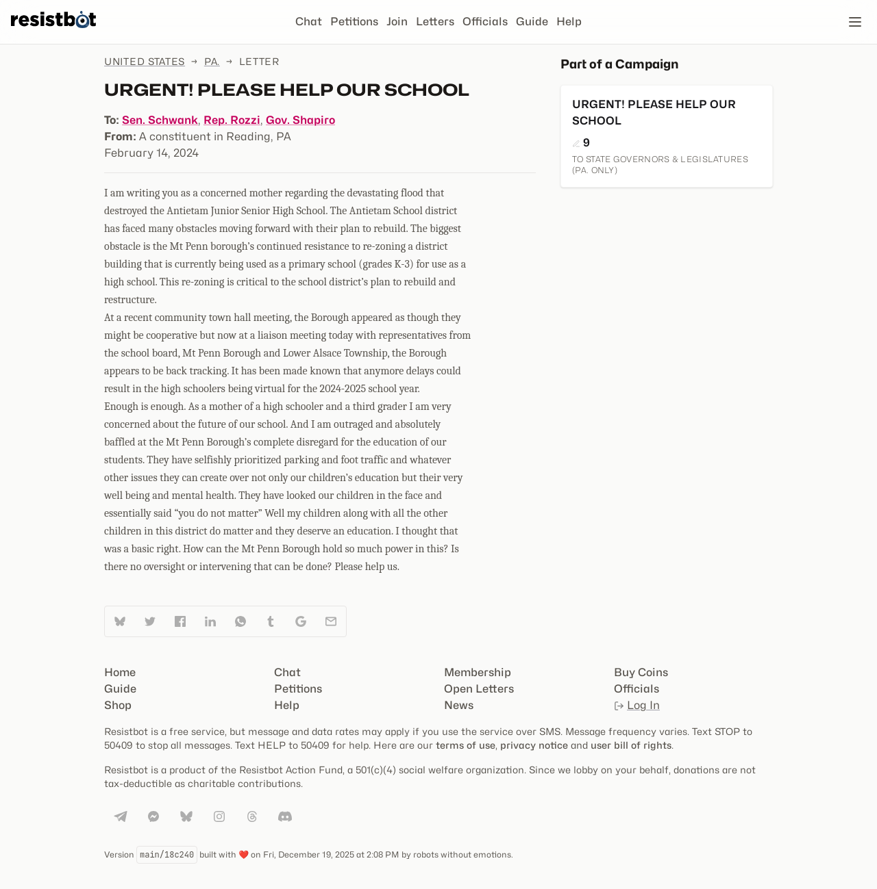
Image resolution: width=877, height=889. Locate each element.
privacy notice (534, 745)
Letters (435, 21)
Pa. (212, 61)
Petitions (354, 21)
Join (397, 21)
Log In (637, 705)
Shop (118, 705)
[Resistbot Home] (53, 33)
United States (144, 61)
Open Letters (479, 688)
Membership (477, 672)
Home (120, 672)
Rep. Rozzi (231, 120)
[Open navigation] (855, 22)
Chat (308, 21)
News (458, 705)
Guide (532, 21)
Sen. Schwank (160, 120)
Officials (485, 21)
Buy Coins (641, 672)
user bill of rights (631, 745)
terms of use (465, 745)
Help (569, 21)
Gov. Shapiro (300, 120)
